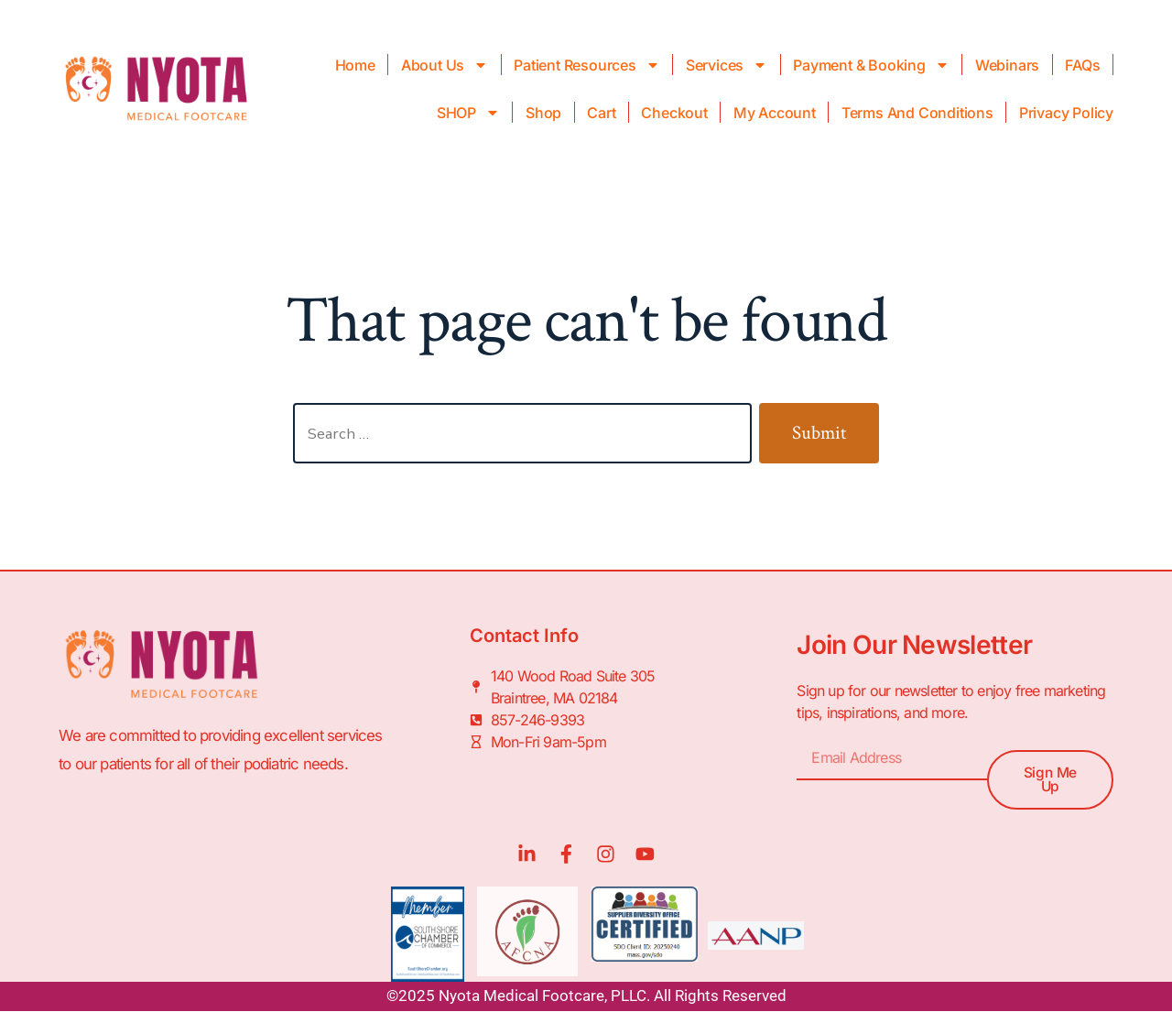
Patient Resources (587, 65)
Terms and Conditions (917, 112)
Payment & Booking (871, 65)
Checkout (674, 112)
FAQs (1082, 65)
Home (355, 65)
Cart (601, 112)
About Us (444, 65)
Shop (543, 112)
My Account (774, 112)
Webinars (1007, 65)
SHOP (468, 112)
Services (726, 65)
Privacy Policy (1066, 112)
